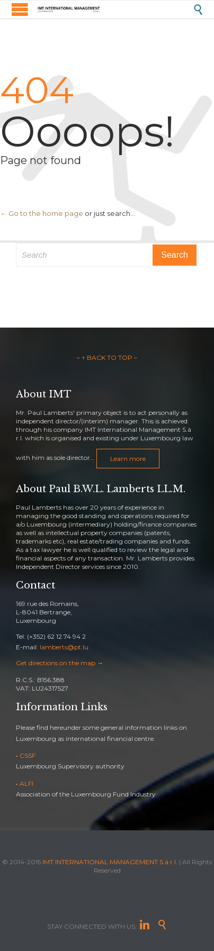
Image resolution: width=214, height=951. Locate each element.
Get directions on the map (55, 663)
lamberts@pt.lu (64, 647)
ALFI (26, 783)
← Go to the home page (41, 213)
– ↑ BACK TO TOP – (107, 357)
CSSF (27, 755)
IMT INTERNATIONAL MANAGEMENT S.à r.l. (109, 862)
